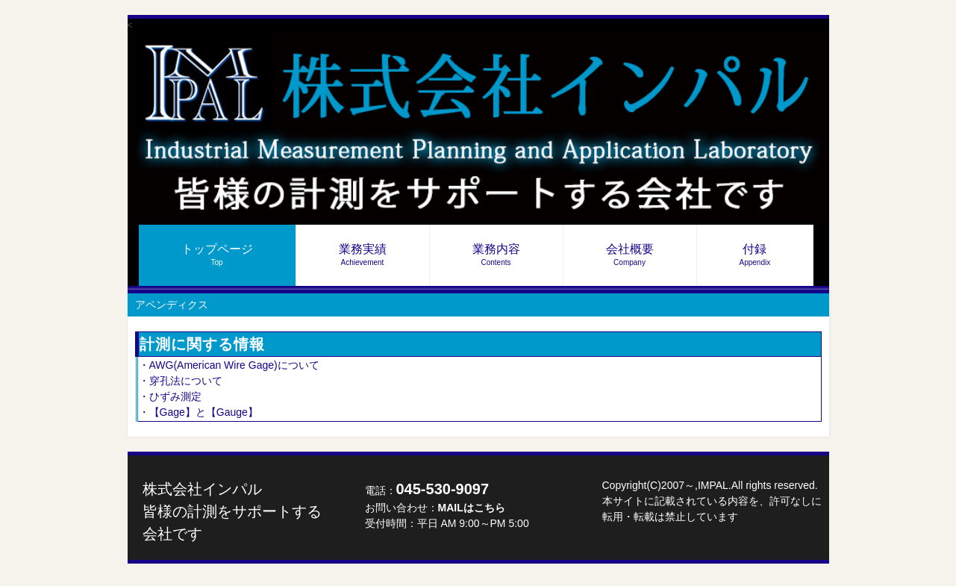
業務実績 (363, 254)
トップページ (217, 254)
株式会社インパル (232, 511)
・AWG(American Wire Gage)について (229, 365)
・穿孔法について (180, 381)
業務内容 (496, 254)
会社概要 (630, 254)
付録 (755, 254)
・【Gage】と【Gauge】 (198, 412)
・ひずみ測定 (170, 396)
